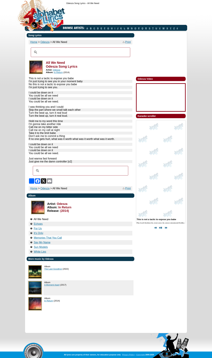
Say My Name (42, 242)
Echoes (38, 223)
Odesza (45, 42)
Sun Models (41, 247)
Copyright (140, 355)
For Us (38, 228)
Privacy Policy (128, 355)
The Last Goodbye (53, 269)
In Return (58, 72)
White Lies (40, 251)
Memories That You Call (48, 237)
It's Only (38, 233)
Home (33, 42)
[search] (80, 52)
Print (128, 42)
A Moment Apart (52, 285)
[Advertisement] (126, 15)
